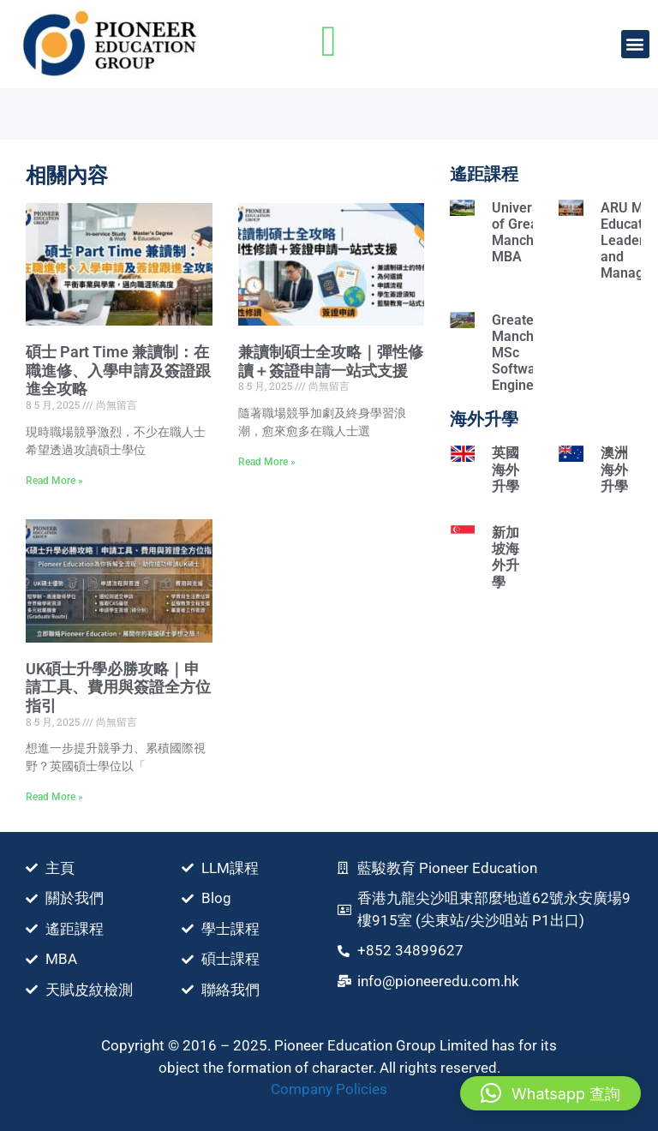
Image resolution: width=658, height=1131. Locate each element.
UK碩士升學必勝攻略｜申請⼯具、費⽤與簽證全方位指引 (118, 687)
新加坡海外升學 (505, 557)
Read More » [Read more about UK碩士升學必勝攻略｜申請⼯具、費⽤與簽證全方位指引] (54, 797)
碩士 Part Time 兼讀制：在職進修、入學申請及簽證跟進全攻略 (118, 370)
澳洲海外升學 (614, 469)
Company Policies (329, 1089)
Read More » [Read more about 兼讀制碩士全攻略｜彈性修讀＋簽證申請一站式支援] (267, 462)
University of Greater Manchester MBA (528, 233)
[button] (635, 44)
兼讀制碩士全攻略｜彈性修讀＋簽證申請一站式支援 (330, 361)
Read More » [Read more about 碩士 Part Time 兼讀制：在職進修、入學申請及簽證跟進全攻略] (54, 481)
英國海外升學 (505, 469)
